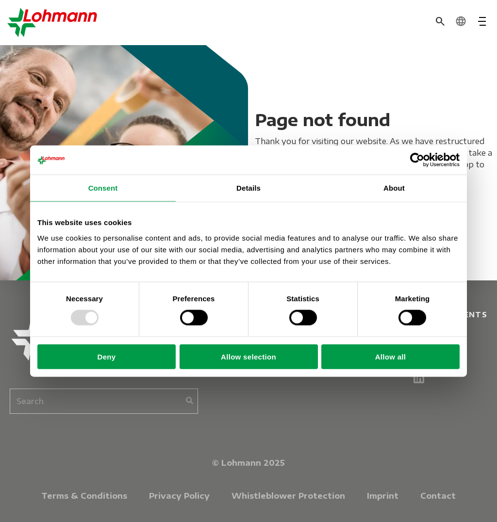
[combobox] (104, 401)
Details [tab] (248, 188)
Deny (107, 356)
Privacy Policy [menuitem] (179, 496)
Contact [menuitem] (438, 496)
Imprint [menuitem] (382, 496)
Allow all (390, 356)
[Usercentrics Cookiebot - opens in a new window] (417, 160)
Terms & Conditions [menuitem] (84, 496)
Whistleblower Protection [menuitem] (288, 496)
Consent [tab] (103, 188)
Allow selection (248, 356)
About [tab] (394, 188)
